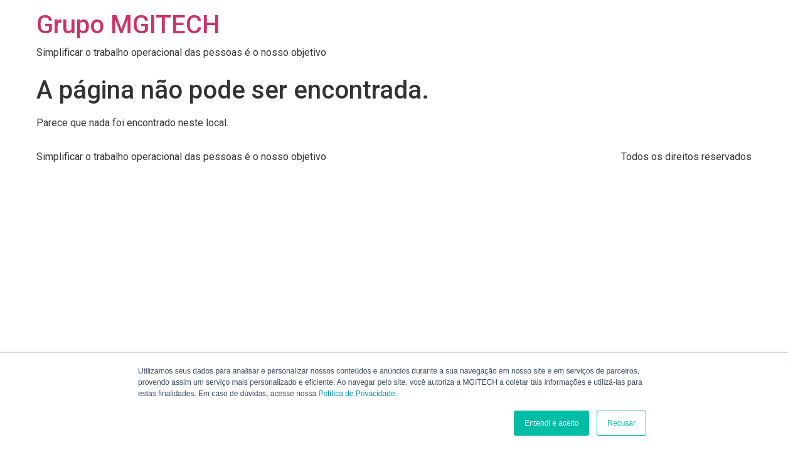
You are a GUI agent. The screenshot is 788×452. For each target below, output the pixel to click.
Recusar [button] (621, 423)
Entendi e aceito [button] (551, 423)
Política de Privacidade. (358, 393)
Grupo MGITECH (128, 25)
